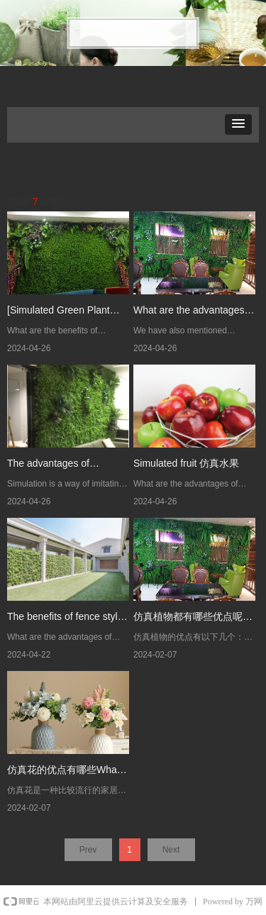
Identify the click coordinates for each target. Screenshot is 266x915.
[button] (238, 124)
